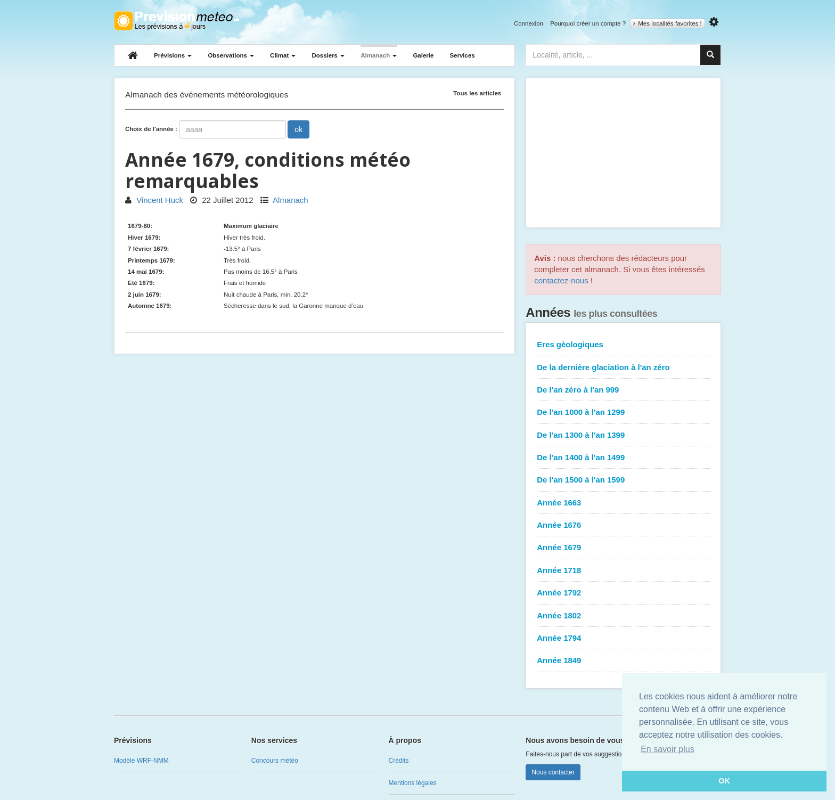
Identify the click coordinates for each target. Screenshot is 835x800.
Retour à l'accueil (176, 21)
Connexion (528, 23)
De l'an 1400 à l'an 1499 (581, 457)
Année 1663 (559, 502)
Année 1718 (559, 570)
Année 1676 (559, 524)
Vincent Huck (154, 200)
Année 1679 (559, 547)
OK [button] (724, 781)
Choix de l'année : (151, 129)
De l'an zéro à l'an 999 (578, 389)
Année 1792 (559, 592)
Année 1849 (559, 660)
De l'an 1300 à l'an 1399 (581, 434)
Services (461, 55)
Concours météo (274, 760)
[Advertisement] (623, 152)
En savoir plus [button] (667, 749)
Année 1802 (559, 615)
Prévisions (173, 55)
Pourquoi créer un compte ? (588, 23)
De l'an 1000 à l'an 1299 (581, 412)
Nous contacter (553, 772)
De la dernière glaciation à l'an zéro (603, 367)
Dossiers (328, 55)
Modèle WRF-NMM (141, 760)
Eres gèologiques (570, 344)
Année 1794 (559, 637)
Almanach (379, 55)
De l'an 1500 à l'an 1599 (581, 479)
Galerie (423, 55)
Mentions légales (413, 783)
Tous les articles (477, 92)
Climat (283, 55)
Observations (231, 55)
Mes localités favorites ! (667, 23)
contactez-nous (561, 280)
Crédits (399, 760)
